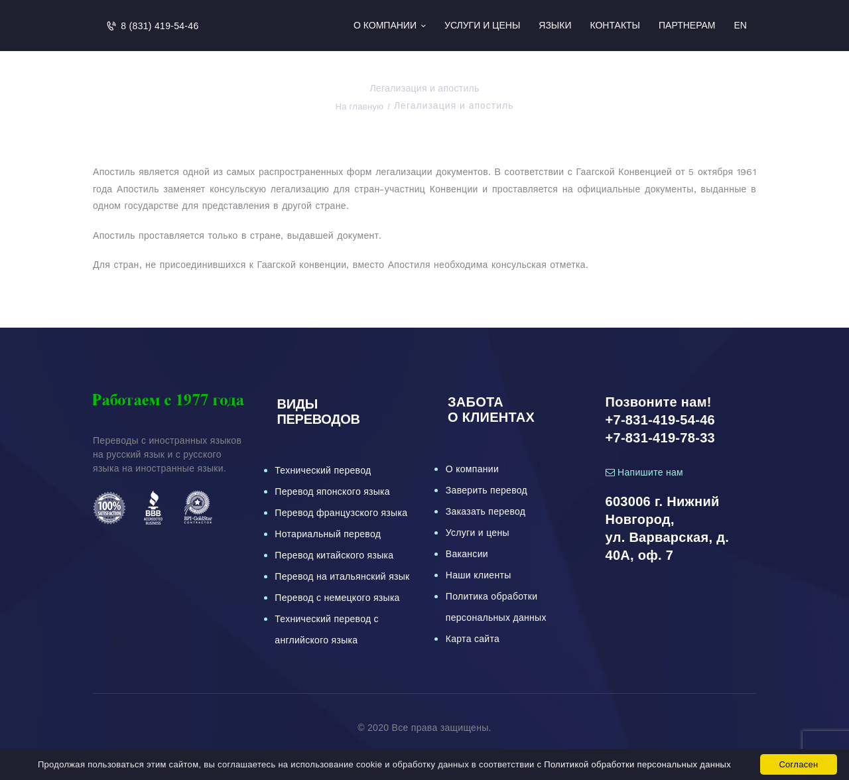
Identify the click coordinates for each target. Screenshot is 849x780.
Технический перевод (323, 470)
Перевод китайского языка (334, 555)
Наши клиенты (478, 575)
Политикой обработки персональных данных (637, 764)
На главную (359, 106)
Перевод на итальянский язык (342, 576)
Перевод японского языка (332, 491)
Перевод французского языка (341, 512)
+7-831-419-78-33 (660, 437)
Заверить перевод (486, 490)
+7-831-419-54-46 (660, 420)
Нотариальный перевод (328, 534)
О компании (472, 469)
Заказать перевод (485, 511)
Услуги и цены (477, 532)
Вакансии (467, 554)
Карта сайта (472, 638)
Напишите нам (645, 472)
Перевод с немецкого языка (337, 597)
